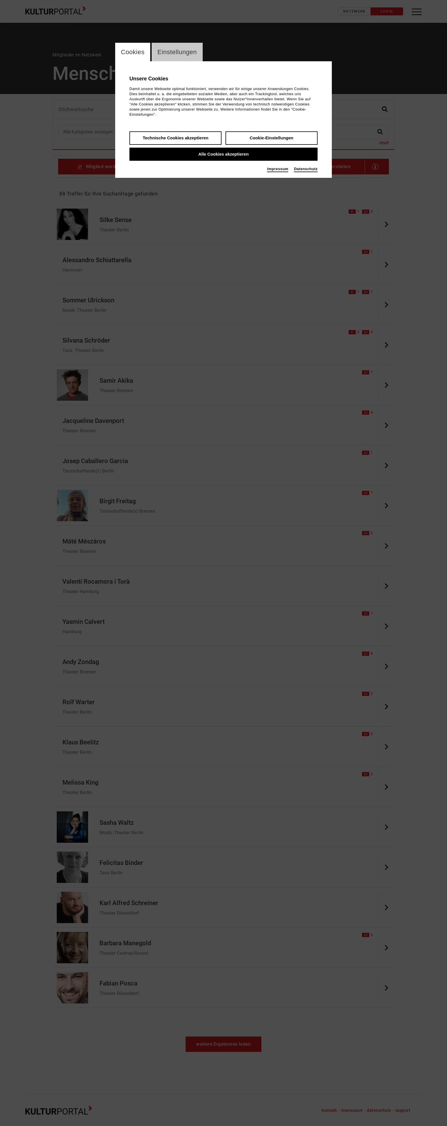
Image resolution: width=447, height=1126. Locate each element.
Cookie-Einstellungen (271, 137)
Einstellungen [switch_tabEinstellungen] (177, 52)
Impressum (277, 169)
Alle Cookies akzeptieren (223, 154)
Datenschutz (306, 169)
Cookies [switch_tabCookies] (133, 52)
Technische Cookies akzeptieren (175, 137)
